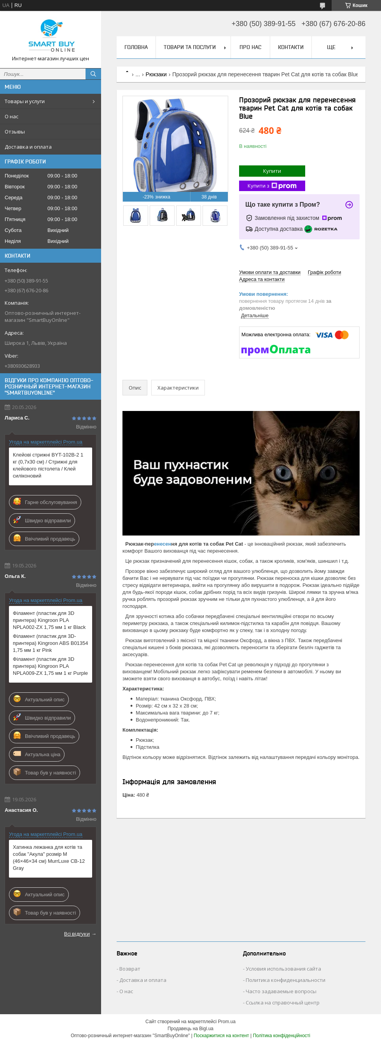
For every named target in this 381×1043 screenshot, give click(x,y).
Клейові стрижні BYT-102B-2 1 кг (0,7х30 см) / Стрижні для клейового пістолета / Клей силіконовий (48, 465)
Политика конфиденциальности (285, 979)
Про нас (250, 47)
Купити (272, 170)
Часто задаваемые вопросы (281, 991)
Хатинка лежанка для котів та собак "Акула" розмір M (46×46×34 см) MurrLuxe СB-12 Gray (49, 857)
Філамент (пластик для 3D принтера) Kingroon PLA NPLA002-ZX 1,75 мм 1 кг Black (49, 620)
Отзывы (15, 131)
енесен (162, 544)
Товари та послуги (190, 47)
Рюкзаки (156, 74)
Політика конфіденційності (281, 1035)
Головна (136, 47)
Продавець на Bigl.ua (190, 1028)
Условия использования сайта (283, 968)
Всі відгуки (77, 933)
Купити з (272, 186)
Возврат (129, 968)
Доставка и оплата (28, 146)
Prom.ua (227, 1021)
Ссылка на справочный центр (283, 1002)
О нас (11, 116)
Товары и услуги (25, 101)
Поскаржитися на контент (221, 1035)
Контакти (291, 47)
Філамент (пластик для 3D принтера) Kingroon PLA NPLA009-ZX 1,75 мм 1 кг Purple (50, 666)
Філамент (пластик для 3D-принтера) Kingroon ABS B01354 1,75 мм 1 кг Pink (50, 643)
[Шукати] (93, 74)
